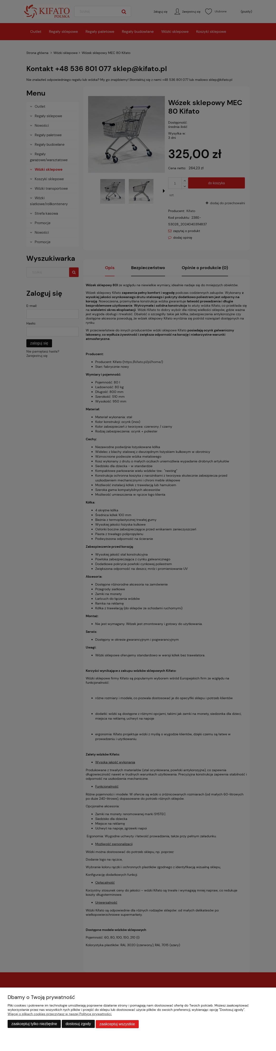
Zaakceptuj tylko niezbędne (34, 1024)
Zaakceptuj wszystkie (117, 1024)
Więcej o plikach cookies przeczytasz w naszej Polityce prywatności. (60, 1014)
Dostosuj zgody (78, 1024)
